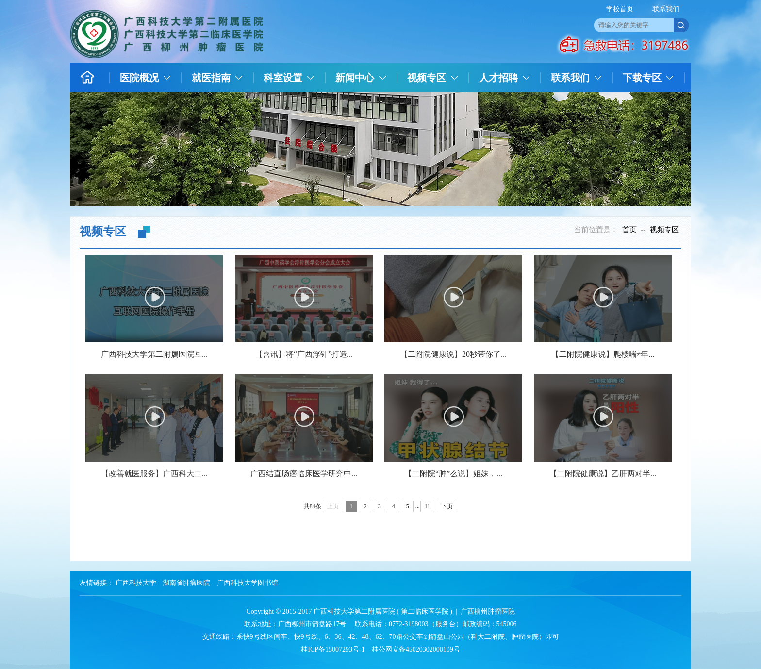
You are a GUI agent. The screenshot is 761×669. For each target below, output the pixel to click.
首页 (629, 230)
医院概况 (139, 77)
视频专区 (426, 77)
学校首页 (619, 9)
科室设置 (283, 77)
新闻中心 (354, 77)
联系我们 (665, 9)
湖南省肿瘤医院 (186, 582)
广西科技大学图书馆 (247, 582)
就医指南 (211, 77)
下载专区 (642, 77)
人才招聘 (498, 77)
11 (427, 506)
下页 (447, 506)
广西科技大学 (136, 582)
